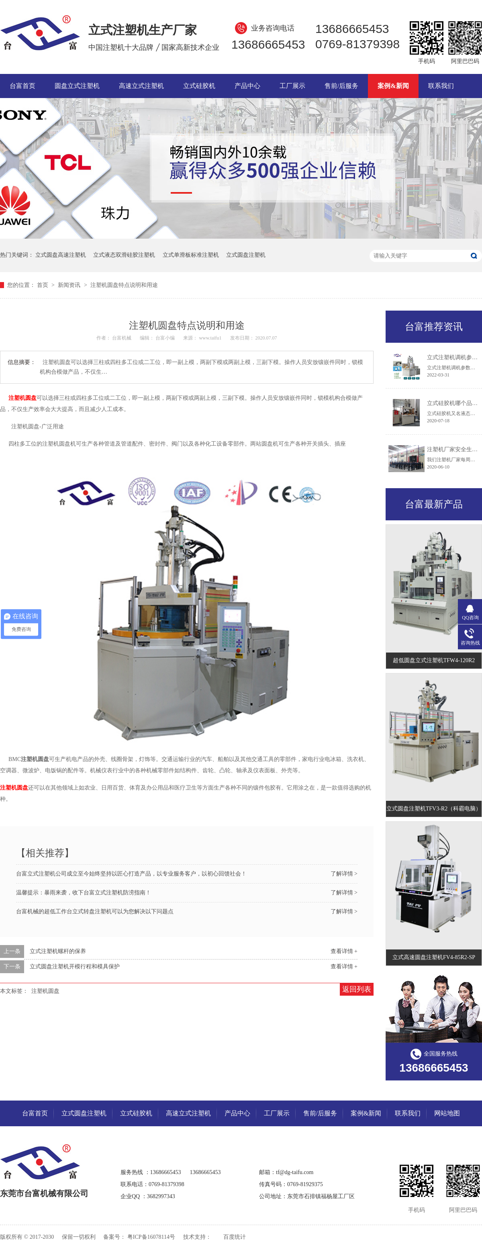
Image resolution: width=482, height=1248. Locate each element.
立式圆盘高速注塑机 (60, 255)
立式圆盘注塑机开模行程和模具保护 (75, 967)
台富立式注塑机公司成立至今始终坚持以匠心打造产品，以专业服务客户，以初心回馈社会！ (131, 874)
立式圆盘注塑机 (246, 255)
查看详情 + (344, 951)
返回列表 (356, 989)
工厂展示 (292, 85)
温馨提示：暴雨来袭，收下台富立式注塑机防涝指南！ (83, 893)
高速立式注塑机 (141, 85)
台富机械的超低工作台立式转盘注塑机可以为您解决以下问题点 (95, 911)
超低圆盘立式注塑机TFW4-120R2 (434, 660)
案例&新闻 (393, 85)
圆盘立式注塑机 (77, 85)
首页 (43, 285)
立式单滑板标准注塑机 (191, 255)
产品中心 (247, 85)
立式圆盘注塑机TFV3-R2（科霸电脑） (433, 809)
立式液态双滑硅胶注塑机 (124, 255)
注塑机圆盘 (45, 991)
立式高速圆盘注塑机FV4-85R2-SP (433, 957)
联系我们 (441, 85)
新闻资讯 (70, 285)
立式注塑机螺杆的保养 (58, 951)
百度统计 (234, 1237)
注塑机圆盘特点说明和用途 (124, 285)
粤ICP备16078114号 (151, 1237)
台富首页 (22, 85)
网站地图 (447, 1113)
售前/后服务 (341, 85)
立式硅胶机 (199, 85)
